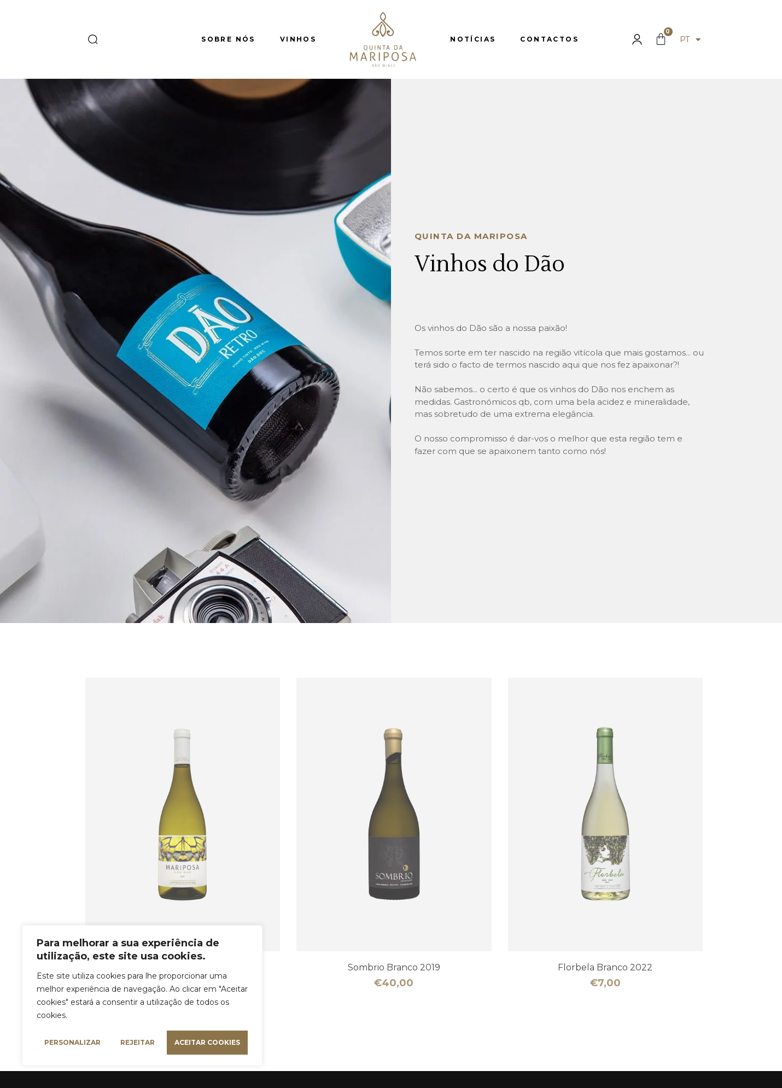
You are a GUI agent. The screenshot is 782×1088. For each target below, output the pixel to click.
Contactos (549, 39)
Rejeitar (137, 1042)
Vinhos (298, 39)
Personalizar (72, 1042)
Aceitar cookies (207, 1042)
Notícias (472, 39)
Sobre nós (228, 39)
